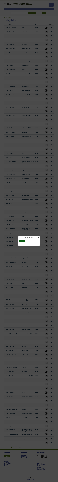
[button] (38, 237)
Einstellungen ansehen (35, 241)
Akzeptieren (22, 241)
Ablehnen (28, 241)
